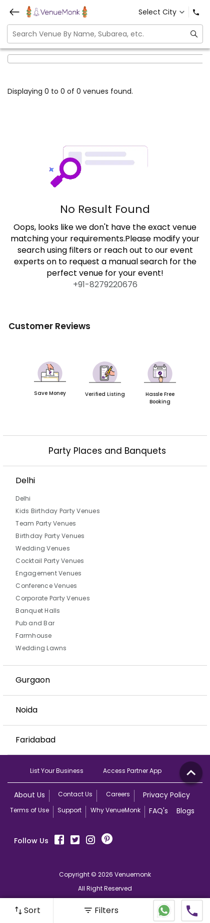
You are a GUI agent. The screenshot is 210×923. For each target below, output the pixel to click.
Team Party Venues (46, 523)
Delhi (23, 498)
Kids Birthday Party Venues (58, 511)
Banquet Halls (38, 610)
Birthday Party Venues (50, 536)
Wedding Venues (43, 548)
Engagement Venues (49, 573)
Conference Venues (46, 585)
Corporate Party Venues (53, 598)
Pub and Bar (35, 623)
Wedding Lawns (41, 648)
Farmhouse (34, 635)
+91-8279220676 (105, 284)
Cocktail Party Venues (50, 560)
